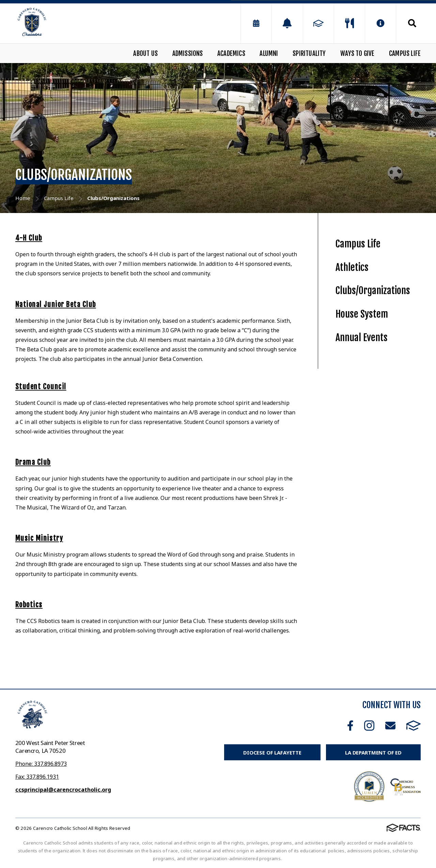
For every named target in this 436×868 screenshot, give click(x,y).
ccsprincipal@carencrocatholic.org (63, 789)
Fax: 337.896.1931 (37, 776)
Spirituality (309, 53)
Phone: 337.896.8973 (41, 763)
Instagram (369, 725)
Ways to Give (357, 53)
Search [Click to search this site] (412, 23)
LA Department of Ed (373, 752)
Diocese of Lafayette (272, 752)
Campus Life (405, 53)
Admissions (187, 53)
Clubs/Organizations (373, 290)
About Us (145, 53)
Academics (231, 53)
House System (362, 314)
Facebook (350, 725)
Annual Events (362, 338)
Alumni (269, 53)
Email (390, 725)
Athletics (352, 267)
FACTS (413, 725)
